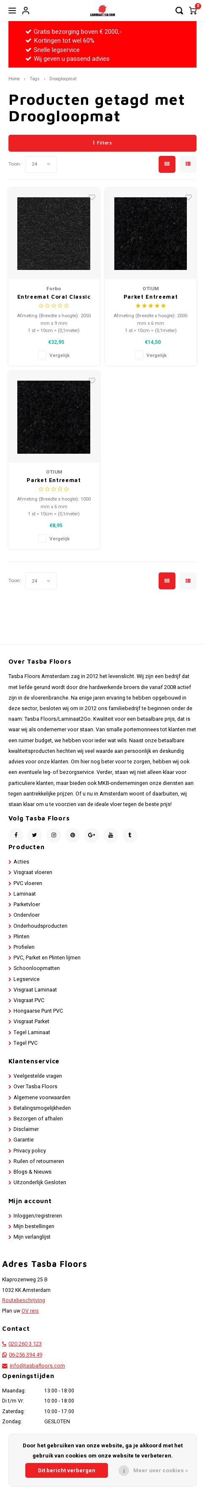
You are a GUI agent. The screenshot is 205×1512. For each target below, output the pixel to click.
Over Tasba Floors (35, 1086)
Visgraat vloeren (32, 872)
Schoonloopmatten (36, 968)
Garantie (23, 1140)
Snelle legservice (52, 49)
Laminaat (24, 894)
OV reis (30, 1311)
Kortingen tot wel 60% (59, 40)
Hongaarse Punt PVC (38, 1011)
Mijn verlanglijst (32, 1237)
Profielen (24, 947)
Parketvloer (26, 904)
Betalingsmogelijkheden (42, 1108)
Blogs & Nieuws (32, 1172)
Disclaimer (26, 1129)
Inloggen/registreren (37, 1216)
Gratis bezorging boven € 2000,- (73, 31)
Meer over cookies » (160, 1470)
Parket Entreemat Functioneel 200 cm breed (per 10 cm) (150, 297)
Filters (102, 143)
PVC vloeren (27, 883)
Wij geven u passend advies (67, 58)
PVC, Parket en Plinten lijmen (47, 958)
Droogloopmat (62, 79)
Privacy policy (29, 1151)
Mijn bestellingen (33, 1226)
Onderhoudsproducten (40, 926)
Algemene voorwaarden (41, 1097)
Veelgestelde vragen (37, 1076)
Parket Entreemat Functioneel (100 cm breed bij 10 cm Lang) (54, 481)
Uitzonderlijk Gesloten (39, 1182)
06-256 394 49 (25, 1355)
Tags (35, 79)
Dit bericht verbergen (66, 1470)
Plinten (21, 936)
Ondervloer (26, 915)
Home (14, 79)
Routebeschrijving (23, 1300)
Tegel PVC (25, 1043)
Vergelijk (59, 355)
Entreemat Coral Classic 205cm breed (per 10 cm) (54, 297)
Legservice (26, 979)
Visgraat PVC (28, 1000)
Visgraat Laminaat (35, 990)
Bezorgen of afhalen (38, 1118)
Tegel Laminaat (31, 1032)
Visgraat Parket (31, 1021)
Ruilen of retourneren (38, 1161)
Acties (21, 862)
